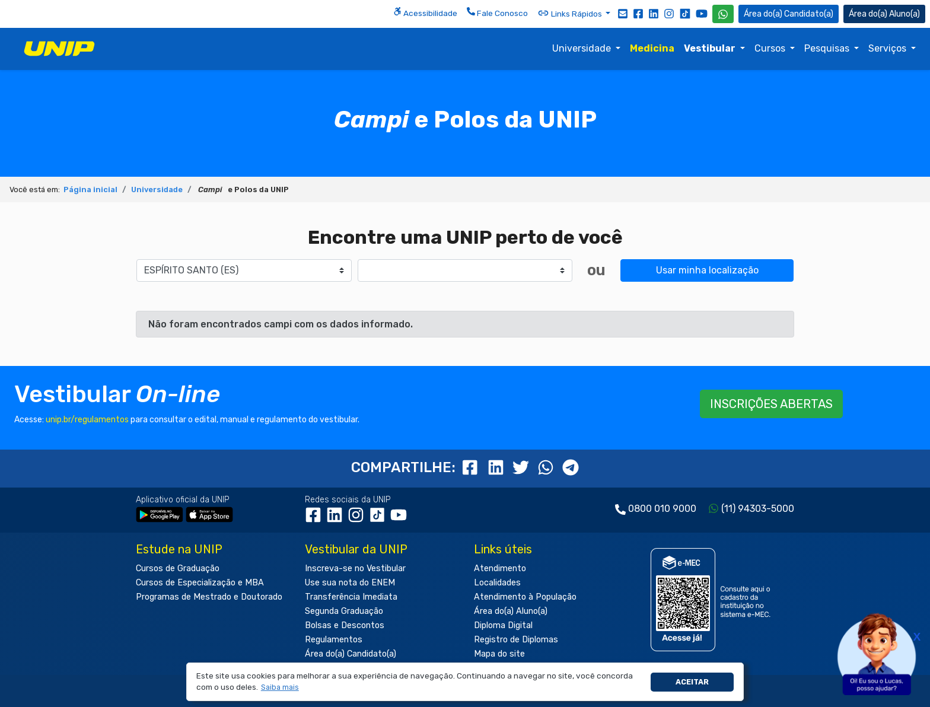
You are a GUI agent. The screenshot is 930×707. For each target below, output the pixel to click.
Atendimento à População (525, 597)
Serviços (888, 48)
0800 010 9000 (662, 508)
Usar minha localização (707, 270)
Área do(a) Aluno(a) (510, 611)
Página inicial (90, 189)
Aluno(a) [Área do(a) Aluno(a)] (884, 14)
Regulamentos (333, 640)
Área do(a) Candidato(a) (350, 654)
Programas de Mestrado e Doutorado (209, 597)
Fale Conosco (497, 12)
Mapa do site (499, 654)
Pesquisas (828, 48)
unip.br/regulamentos (87, 420)
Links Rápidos (570, 13)
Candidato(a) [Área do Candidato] (788, 14)
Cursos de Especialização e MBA (200, 583)
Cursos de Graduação (177, 568)
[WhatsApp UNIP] (723, 14)
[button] (280, 687)
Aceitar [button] (692, 681)
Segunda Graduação (344, 611)
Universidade (582, 48)
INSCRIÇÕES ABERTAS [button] (771, 404)
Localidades (497, 583)
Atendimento (500, 568)
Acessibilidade (425, 12)
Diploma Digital (503, 625)
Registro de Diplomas (516, 640)
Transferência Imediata (351, 597)
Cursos (771, 48)
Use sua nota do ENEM (350, 583)
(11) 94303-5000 (757, 508)
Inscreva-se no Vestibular (355, 568)
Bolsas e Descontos (344, 625)
